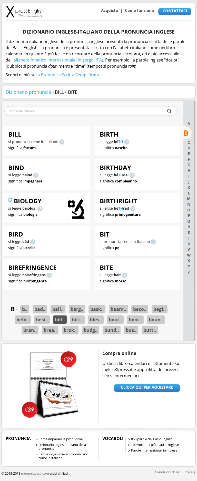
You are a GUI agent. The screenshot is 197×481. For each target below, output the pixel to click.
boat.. (115, 319)
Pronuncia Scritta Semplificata (70, 75)
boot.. (135, 319)
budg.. (90, 330)
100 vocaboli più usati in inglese (155, 444)
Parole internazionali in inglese (154, 450)
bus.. (131, 330)
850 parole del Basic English (151, 439)
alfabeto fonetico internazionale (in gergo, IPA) (58, 60)
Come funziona (139, 10)
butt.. (149, 330)
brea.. (50, 330)
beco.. (139, 309)
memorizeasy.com (35, 473)
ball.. (58, 309)
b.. (24, 309)
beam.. (118, 309)
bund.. (111, 330)
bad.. (39, 309)
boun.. (156, 319)
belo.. (22, 319)
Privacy (190, 472)
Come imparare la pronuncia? (60, 439)
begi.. (159, 309)
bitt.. (77, 319)
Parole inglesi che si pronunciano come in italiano (63, 456)
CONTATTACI (175, 10)
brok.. (70, 330)
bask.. (97, 309)
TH (120, 141)
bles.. (96, 319)
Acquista (109, 10)
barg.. (77, 309)
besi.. (42, 319)
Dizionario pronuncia (28, 92)
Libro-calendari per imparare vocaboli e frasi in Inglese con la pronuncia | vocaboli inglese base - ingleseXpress (25, 11)
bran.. (30, 330)
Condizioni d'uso (167, 472)
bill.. (60, 319)
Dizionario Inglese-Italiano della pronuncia (62, 446)
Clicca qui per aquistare (147, 387)
